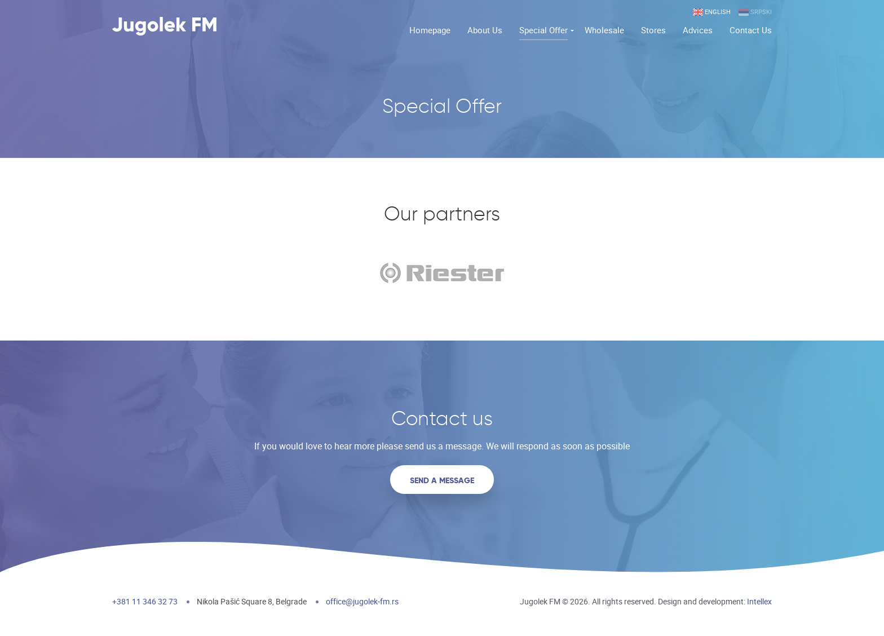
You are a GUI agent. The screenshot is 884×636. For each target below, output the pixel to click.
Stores (653, 30)
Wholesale (604, 30)
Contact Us (751, 30)
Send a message (442, 480)
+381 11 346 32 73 (145, 601)
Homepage (429, 30)
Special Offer (543, 30)
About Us (484, 30)
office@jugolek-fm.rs (362, 601)
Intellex (759, 601)
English (712, 12)
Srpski (755, 12)
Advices (698, 30)
